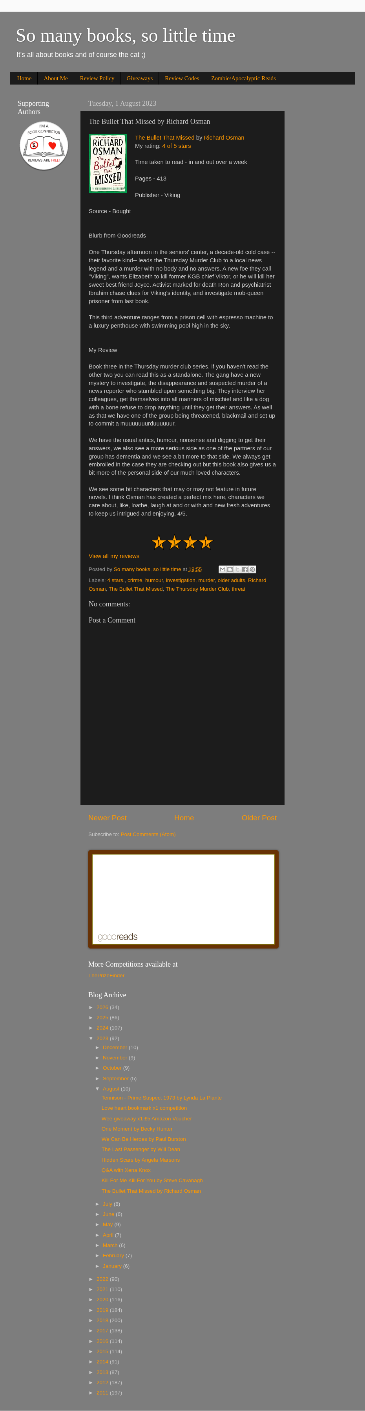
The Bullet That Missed (165, 137)
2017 (103, 1331)
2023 (103, 1038)
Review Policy (97, 78)
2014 (103, 1362)
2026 (103, 1007)
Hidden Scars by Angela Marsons (141, 1160)
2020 (103, 1299)
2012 (103, 1382)
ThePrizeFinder (106, 975)
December (116, 1047)
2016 (103, 1341)
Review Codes (182, 78)
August (112, 1089)
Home (24, 78)
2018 (103, 1320)
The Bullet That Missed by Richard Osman (151, 1191)
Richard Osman (224, 137)
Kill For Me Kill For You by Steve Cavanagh (152, 1180)
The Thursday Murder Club (197, 589)
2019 (103, 1310)
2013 (103, 1372)
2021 (103, 1289)
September (116, 1078)
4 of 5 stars (176, 146)
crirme (135, 580)
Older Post (259, 818)
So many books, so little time (125, 35)
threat (238, 589)
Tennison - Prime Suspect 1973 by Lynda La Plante (162, 1098)
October (113, 1068)
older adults (231, 580)
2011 (103, 1393)
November (116, 1058)
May (108, 1224)
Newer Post (107, 818)
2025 (103, 1017)
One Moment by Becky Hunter (137, 1129)
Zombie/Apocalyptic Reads (243, 78)
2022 (103, 1279)
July (108, 1204)
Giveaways (140, 78)
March (111, 1245)
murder (206, 580)
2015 (103, 1351)
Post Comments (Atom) (148, 834)
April (109, 1235)
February (114, 1255)
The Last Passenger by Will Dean (141, 1149)
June (109, 1214)
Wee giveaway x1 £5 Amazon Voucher (147, 1119)
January (113, 1266)
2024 (103, 1028)
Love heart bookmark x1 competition (144, 1108)
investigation (180, 580)
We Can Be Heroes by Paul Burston (144, 1139)
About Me (56, 78)
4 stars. (115, 580)
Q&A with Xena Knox (126, 1170)
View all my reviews (114, 556)
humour (154, 580)
